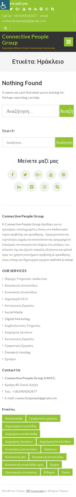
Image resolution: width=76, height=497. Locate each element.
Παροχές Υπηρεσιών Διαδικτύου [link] (26, 279)
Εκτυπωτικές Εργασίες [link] (19, 305)
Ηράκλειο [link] (50, 449)
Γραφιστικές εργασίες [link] (43, 418)
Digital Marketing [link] (17, 319)
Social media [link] (13, 418)
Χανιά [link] (66, 472)
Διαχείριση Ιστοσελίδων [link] (55, 441)
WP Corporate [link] (35, 491)
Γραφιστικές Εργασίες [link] (19, 345)
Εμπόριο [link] (10, 359)
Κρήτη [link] (54, 464)
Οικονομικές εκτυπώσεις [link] (21, 472)
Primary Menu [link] (68, 42)
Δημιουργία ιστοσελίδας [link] (20, 426)
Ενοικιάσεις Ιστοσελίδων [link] (21, 292)
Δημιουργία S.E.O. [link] (16, 299)
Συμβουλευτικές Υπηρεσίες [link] (22, 325)
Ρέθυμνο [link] (49, 472)
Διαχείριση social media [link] (21, 434)
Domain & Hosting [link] (17, 352)
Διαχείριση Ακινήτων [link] (18, 332)
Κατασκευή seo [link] (15, 457)
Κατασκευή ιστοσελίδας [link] (47, 457)
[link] (5, 5)
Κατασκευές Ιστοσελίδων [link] (21, 285)
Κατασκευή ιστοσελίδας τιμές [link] (24, 464)
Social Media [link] (14, 312)
